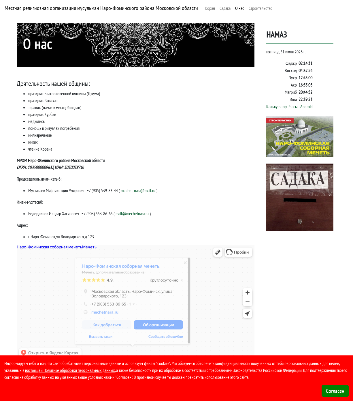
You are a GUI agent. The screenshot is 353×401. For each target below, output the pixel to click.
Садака (225, 8)
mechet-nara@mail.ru (138, 190)
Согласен (335, 391)
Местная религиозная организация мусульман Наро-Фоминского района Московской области (101, 8)
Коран (210, 8)
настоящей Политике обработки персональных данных (70, 370)
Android (306, 106)
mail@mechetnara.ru (132, 213)
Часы (293, 106)
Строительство (260, 8)
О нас (239, 8)
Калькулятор (276, 106)
